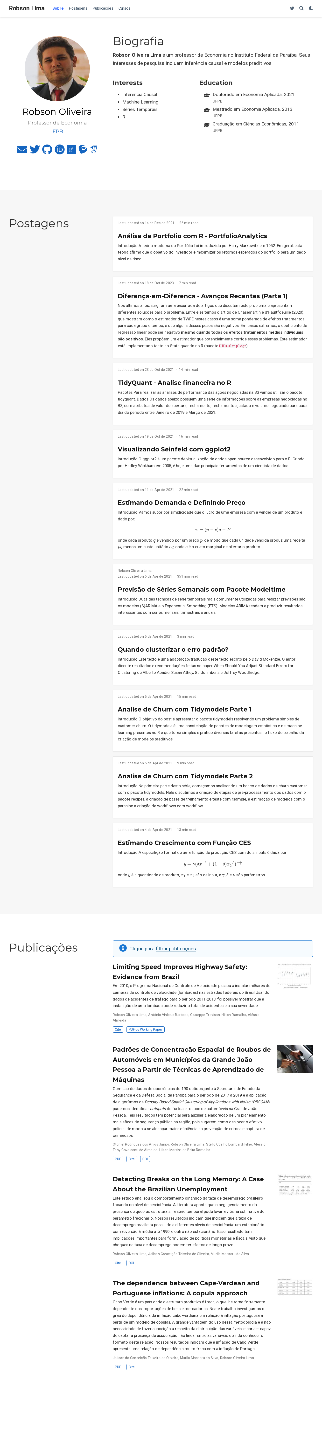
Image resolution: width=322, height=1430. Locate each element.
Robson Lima (27, 8)
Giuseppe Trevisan (205, 1015)
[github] (47, 151)
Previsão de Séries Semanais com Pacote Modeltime (202, 589)
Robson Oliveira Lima (135, 571)
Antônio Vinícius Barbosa (168, 1015)
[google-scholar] (94, 151)
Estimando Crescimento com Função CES (184, 842)
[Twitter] (292, 8)
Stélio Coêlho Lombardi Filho (229, 1144)
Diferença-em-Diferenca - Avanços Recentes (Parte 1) (203, 296)
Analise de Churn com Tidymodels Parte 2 (185, 776)
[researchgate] (71, 151)
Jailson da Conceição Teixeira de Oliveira (145, 1358)
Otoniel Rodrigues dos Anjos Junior (141, 1144)
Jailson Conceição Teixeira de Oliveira (178, 1254)
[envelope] (22, 151)
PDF (118, 1159)
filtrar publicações (176, 949)
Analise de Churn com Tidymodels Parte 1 (185, 709)
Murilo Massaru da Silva (230, 1254)
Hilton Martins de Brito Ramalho (184, 1150)
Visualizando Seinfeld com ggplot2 (174, 449)
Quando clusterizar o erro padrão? (173, 649)
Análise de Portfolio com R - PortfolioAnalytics (192, 236)
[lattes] (82, 151)
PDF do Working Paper (145, 1029)
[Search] (301, 8)
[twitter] (35, 151)
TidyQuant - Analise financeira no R (174, 382)
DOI (145, 1159)
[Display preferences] (311, 8)
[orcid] (60, 151)
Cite (118, 1029)
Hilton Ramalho (234, 1015)
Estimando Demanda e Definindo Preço (181, 502)
